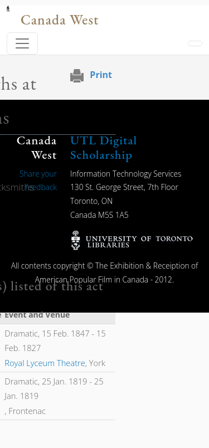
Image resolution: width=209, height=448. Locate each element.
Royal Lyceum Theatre (44, 362)
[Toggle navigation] (22, 43)
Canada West (60, 20)
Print (101, 75)
